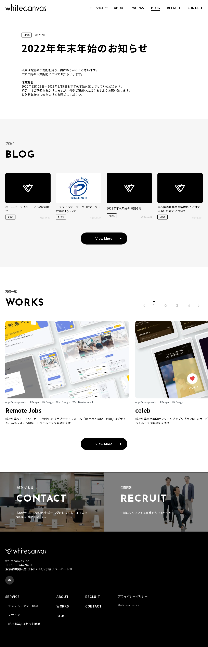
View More (103, 238)
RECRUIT (174, 10)
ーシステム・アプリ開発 (21, 606)
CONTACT (195, 10)
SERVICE (97, 10)
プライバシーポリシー (133, 596)
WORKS (138, 10)
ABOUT (119, 10)
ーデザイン (12, 615)
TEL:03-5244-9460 (18, 565)
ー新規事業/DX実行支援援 (22, 624)
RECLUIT (92, 596)
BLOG (155, 10)
